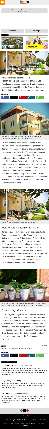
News (38, 423)
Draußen (27, 423)
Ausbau (16, 423)
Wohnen (33, 423)
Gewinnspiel (24, 425)
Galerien (12, 31)
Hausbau (11, 423)
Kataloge (36, 31)
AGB (32, 416)
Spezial (43, 423)
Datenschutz (26, 416)
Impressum (19, 416)
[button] (5, 97)
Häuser (5, 423)
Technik (22, 423)
